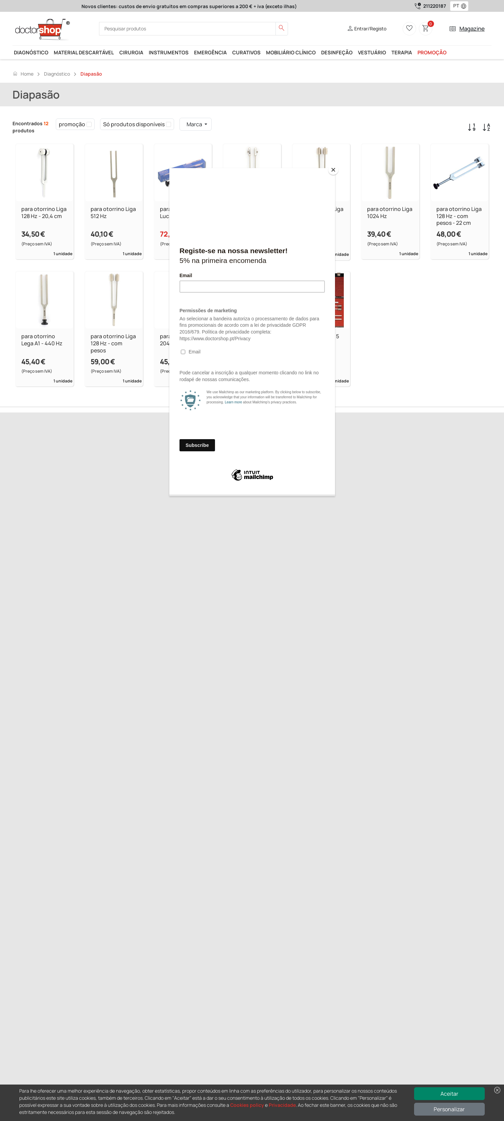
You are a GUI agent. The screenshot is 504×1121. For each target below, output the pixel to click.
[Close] (333, 170)
